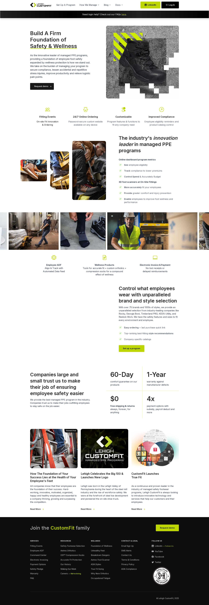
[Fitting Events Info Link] (47, 116)
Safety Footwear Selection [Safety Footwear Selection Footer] (73, 546)
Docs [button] (117, 5)
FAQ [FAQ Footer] (32, 578)
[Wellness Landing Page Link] (104, 265)
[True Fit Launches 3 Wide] (155, 470)
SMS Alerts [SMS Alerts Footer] (126, 550)
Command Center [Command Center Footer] (38, 555)
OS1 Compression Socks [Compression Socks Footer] (72, 555)
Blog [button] (106, 5)
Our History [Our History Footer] (66, 564)
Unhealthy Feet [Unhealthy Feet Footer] (98, 550)
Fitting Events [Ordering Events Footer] (36, 546)
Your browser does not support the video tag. (66, 318)
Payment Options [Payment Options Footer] (38, 564)
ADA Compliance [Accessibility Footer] (129, 569)
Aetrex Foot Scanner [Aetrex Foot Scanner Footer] (100, 560)
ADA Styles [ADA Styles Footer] (96, 564)
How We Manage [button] (88, 5)
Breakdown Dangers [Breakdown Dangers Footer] (100, 555)
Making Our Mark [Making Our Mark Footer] (68, 569)
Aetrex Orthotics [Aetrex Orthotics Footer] (68, 550)
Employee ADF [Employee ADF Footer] (37, 550)
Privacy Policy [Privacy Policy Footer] (127, 564)
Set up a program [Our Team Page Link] (131, 348)
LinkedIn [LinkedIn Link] (150, 5)
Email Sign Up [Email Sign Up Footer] (127, 546)
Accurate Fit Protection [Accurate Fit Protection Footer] (71, 560)
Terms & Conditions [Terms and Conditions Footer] (130, 560)
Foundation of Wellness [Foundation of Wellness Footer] (101, 546)
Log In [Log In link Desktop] (170, 5)
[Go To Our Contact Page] (161, 112)
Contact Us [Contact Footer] (126, 555)
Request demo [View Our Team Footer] (167, 528)
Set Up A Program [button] (65, 5)
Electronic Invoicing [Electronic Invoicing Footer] (39, 560)
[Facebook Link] (158, 556)
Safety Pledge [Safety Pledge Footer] (36, 569)
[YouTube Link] (157, 551)
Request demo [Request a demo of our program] (41, 86)
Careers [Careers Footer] (64, 573)
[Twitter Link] (156, 562)
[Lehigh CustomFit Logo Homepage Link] (40, 4)
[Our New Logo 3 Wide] (104, 470)
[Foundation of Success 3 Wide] (54, 470)
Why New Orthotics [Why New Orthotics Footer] (100, 573)
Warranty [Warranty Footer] (34, 573)
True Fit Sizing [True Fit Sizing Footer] (97, 569)
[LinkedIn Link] (163, 546)
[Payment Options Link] (155, 263)
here (123, 14)
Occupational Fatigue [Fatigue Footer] (100, 578)
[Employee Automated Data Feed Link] (54, 263)
